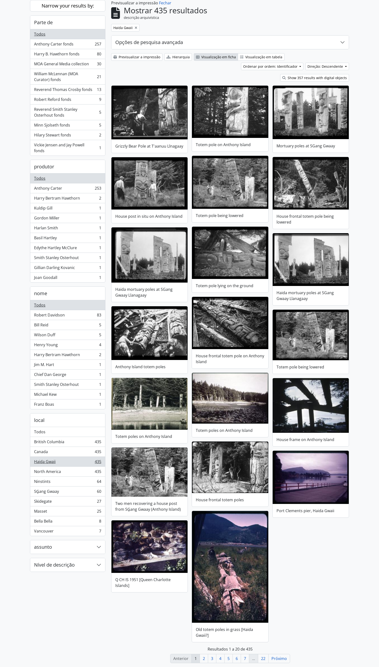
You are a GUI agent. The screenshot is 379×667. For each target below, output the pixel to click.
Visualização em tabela (261, 57)
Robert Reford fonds (67, 101)
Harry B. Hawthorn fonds (67, 55)
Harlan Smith (67, 229)
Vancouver (67, 532)
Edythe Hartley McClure (67, 249)
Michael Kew (67, 395)
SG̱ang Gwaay (67, 492)
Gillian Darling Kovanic (67, 269)
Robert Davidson (67, 316)
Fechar (165, 3)
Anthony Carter (67, 189)
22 (263, 658)
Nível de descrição (54, 565)
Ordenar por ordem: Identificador (271, 66)
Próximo (279, 658)
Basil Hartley (67, 239)
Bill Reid (67, 326)
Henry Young (67, 346)
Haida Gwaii (67, 463)
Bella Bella (67, 522)
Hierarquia (178, 57)
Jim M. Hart (67, 366)
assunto (43, 547)
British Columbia (67, 443)
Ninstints (67, 483)
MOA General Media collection (67, 65)
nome (40, 293)
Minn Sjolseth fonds (67, 126)
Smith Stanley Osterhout (67, 259)
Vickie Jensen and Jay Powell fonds (67, 147)
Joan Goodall (67, 278)
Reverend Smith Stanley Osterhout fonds (67, 112)
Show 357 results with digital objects (314, 77)
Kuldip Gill (67, 209)
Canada (67, 453)
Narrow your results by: (68, 5)
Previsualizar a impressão (136, 57)
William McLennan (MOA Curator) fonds (67, 76)
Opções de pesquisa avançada (149, 42)
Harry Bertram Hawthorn (67, 199)
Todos (39, 34)
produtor (44, 166)
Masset (67, 512)
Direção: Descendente (325, 66)
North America (67, 473)
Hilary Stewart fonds (67, 136)
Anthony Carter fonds (67, 45)
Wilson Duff (67, 336)
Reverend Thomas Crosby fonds (67, 91)
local (39, 420)
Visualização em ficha (216, 57)
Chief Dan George (67, 376)
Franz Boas (67, 405)
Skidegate (67, 502)
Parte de (43, 22)
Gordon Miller (67, 219)
